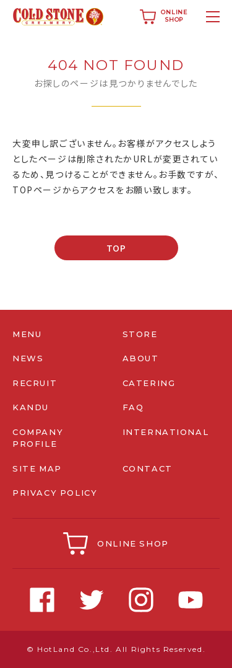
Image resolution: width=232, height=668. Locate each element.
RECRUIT (34, 383)
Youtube (190, 599)
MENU (26, 334)
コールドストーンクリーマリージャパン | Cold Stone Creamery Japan (58, 16)
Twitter (91, 599)
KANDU (30, 407)
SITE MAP (37, 468)
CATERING (149, 383)
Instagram (141, 599)
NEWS (27, 358)
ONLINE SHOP (133, 543)
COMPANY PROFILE (37, 438)
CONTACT (147, 468)
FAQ (133, 407)
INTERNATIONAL (165, 432)
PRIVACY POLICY (55, 493)
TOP (116, 248)
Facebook (42, 599)
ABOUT (140, 358)
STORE (140, 334)
